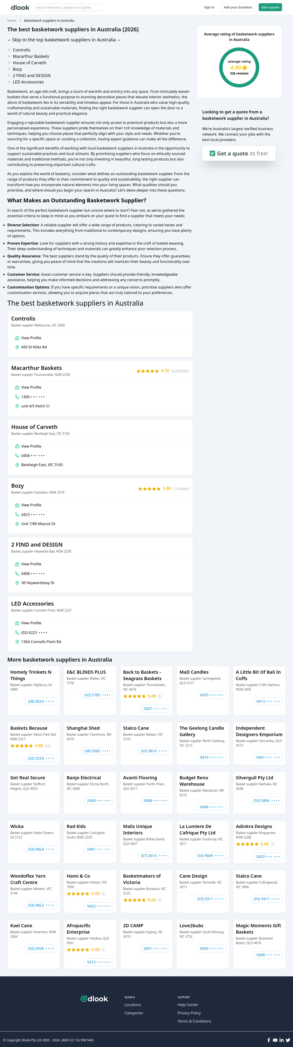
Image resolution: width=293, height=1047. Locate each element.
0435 (211, 694)
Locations (133, 1004)
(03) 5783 (98, 694)
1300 (33, 396)
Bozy (14, 69)
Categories (134, 1012)
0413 (268, 701)
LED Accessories (25, 82)
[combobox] (68, 7)
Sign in (209, 7)
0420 (268, 856)
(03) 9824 (41, 849)
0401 (268, 757)
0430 (211, 948)
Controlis (18, 50)
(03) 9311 (210, 898)
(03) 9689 (210, 855)
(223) (180, 370)
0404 (99, 800)
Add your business (238, 7)
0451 (155, 948)
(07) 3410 (154, 855)
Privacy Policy (189, 1012)
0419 (211, 757)
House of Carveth (26, 62)
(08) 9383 (98, 750)
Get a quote (270, 7)
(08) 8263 (41, 701)
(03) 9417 (267, 898)
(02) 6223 (34, 632)
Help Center (188, 1004)
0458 (33, 455)
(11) (181, 488)
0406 (211, 806)
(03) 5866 (267, 800)
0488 (155, 800)
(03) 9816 (154, 750)
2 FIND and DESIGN (29, 75)
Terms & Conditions (194, 1021)
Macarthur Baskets (28, 56)
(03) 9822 (41, 905)
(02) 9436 (41, 948)
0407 (155, 708)
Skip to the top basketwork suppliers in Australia (64, 40)
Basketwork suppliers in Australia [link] (49, 20)
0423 (33, 514)
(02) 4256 (41, 758)
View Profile (31, 337)
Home (11, 20)
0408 (33, 573)
